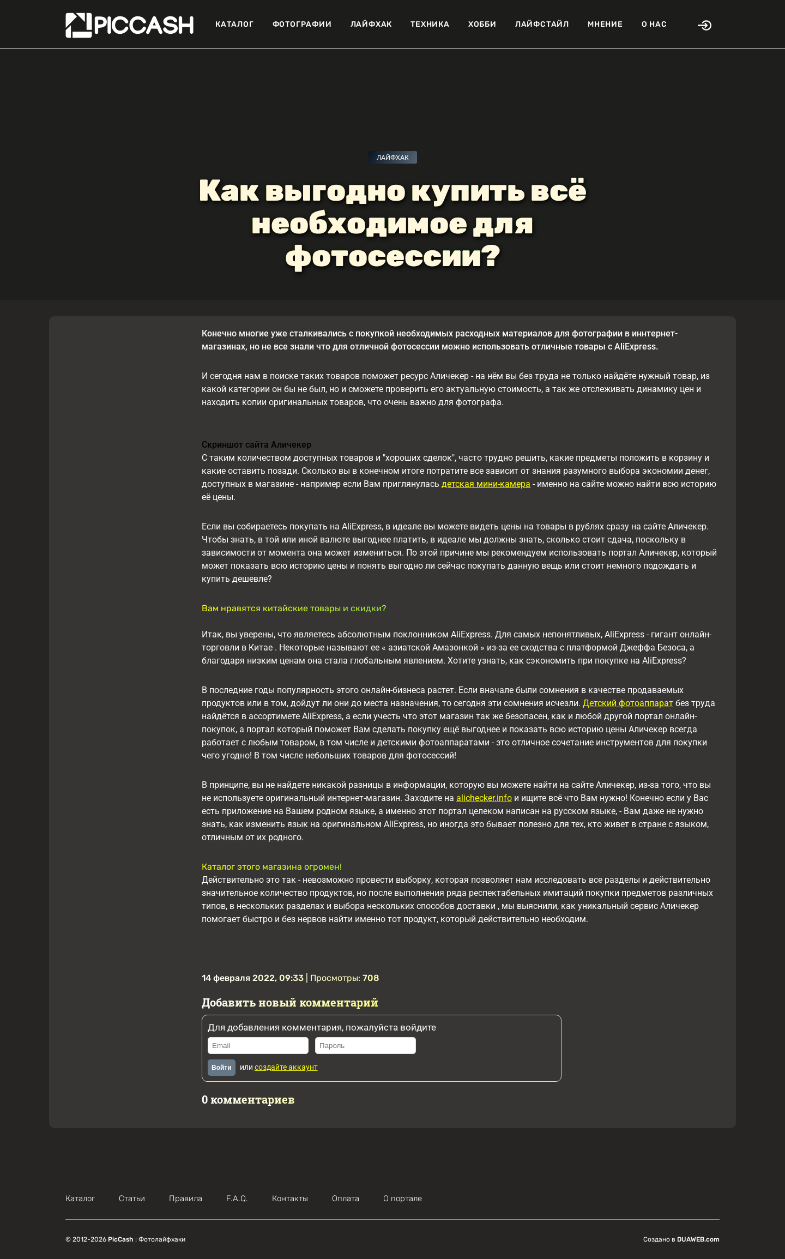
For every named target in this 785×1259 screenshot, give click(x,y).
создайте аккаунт (286, 1067)
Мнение (605, 24)
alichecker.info (484, 798)
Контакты (290, 1198)
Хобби (482, 24)
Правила (185, 1198)
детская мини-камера (486, 484)
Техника (430, 24)
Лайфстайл (542, 24)
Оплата (345, 1198)
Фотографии (302, 24)
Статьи (132, 1198)
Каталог (234, 24)
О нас (654, 24)
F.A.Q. (237, 1198)
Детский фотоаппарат (628, 703)
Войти (222, 1067)
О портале (402, 1198)
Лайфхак (371, 24)
